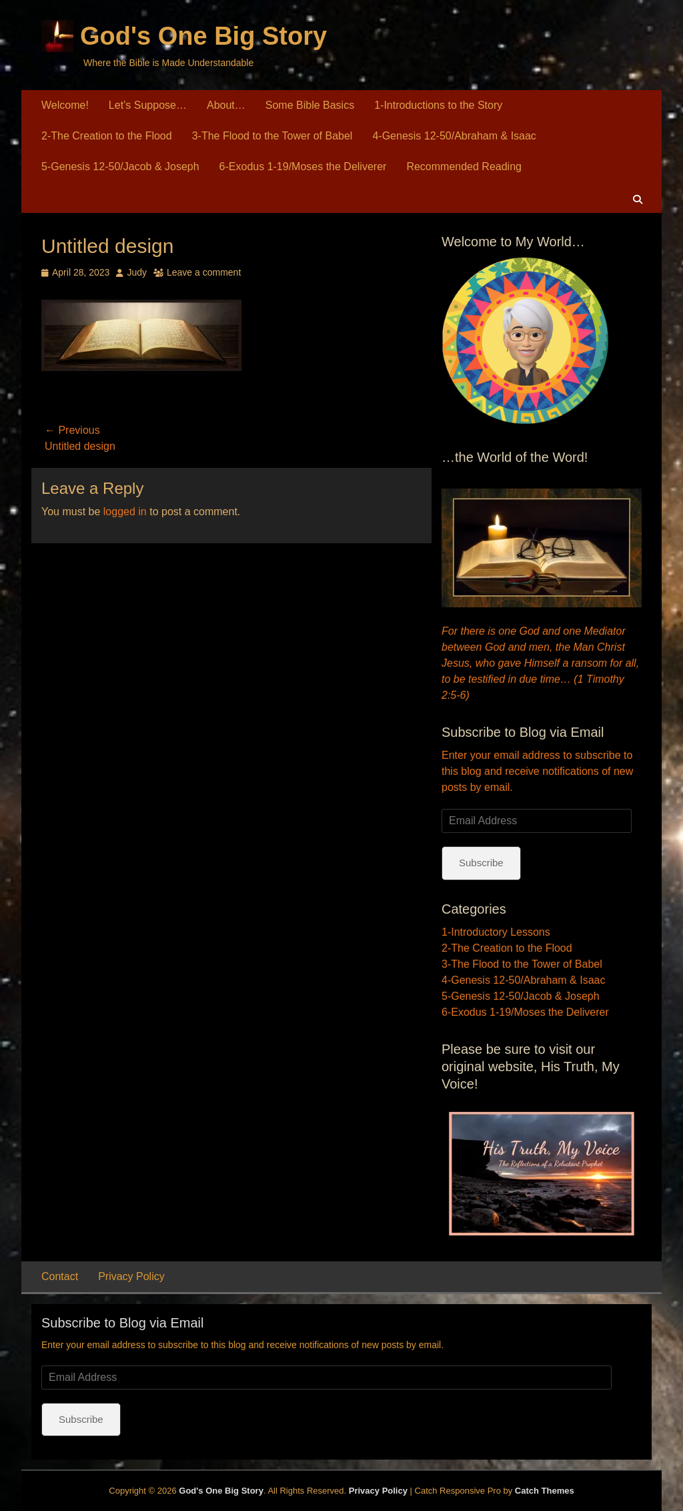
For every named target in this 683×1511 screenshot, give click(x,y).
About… (226, 105)
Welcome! (65, 105)
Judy (137, 272)
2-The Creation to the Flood (106, 135)
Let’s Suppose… (148, 105)
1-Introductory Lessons (496, 932)
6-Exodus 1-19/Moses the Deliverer (303, 166)
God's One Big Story (203, 36)
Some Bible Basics (309, 105)
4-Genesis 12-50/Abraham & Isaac (454, 135)
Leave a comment (204, 272)
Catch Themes (544, 1491)
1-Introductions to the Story (438, 105)
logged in (125, 511)
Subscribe (481, 862)
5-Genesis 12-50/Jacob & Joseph (120, 166)
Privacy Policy (131, 1276)
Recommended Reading (464, 166)
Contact (59, 1276)
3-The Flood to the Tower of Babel (272, 135)
